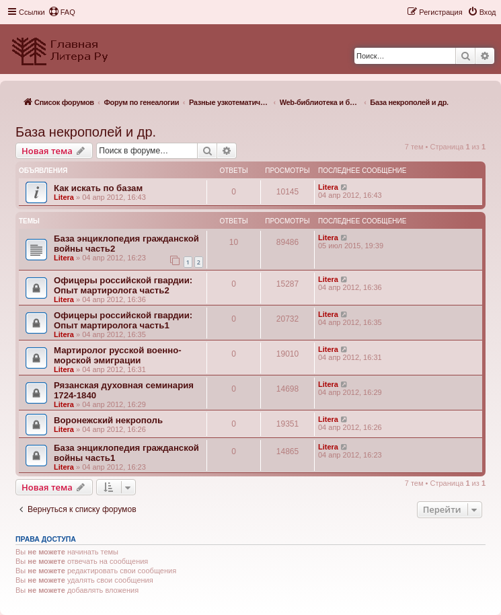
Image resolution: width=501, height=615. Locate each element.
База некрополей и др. (85, 131)
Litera (64, 197)
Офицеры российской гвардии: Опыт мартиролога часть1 (123, 320)
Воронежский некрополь (108, 420)
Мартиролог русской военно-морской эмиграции (118, 355)
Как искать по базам (98, 188)
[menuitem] (61, 12)
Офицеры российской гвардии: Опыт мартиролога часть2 (123, 285)
